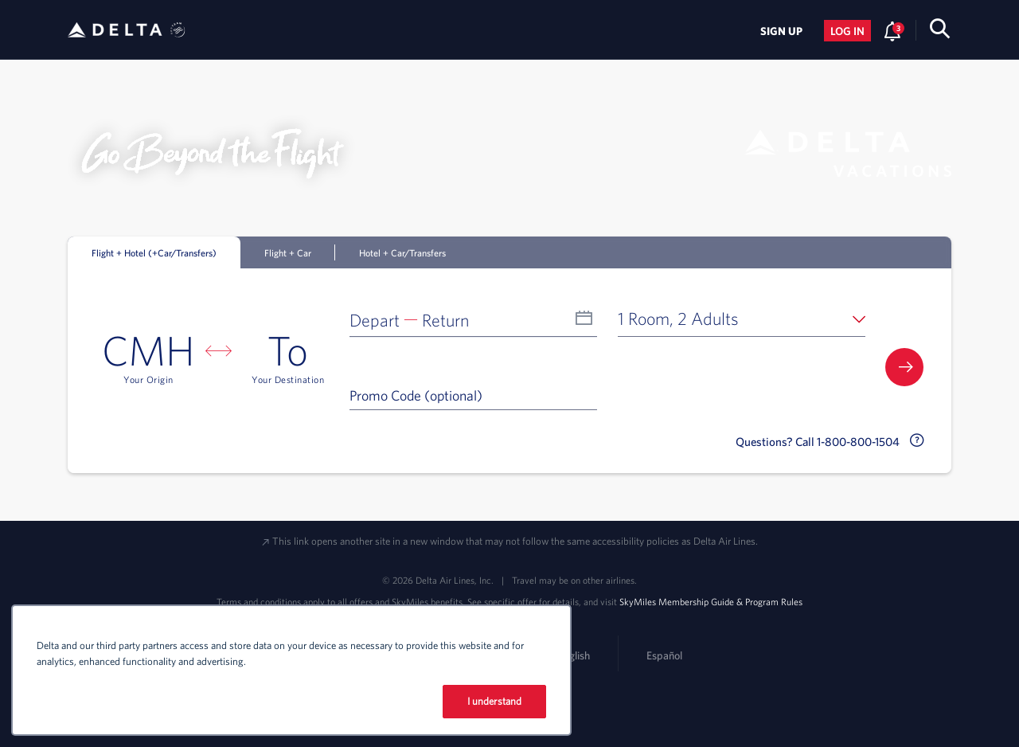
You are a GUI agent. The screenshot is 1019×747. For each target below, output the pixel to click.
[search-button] (939, 31)
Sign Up (781, 31)
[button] (473, 318)
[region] (291, 670)
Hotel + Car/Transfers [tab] (402, 252)
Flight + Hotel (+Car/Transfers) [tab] (154, 252)
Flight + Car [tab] (287, 252)
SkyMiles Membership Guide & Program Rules (710, 601)
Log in (847, 31)
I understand (494, 701)
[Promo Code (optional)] (473, 395)
